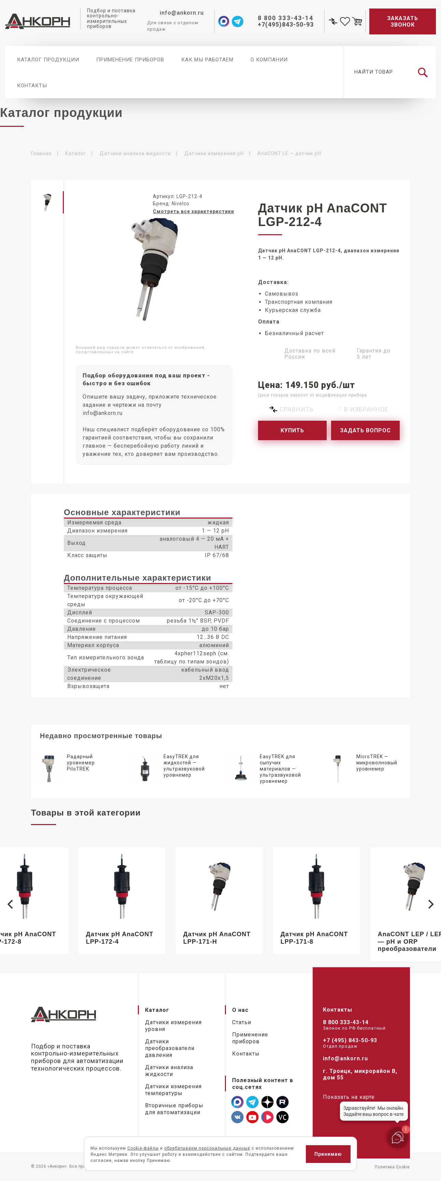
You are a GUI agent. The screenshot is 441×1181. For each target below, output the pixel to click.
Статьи (241, 1022)
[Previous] (10, 904)
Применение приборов (130, 60)
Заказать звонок (402, 21)
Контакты (32, 86)
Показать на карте (349, 1097)
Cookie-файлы (143, 1148)
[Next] (430, 904)
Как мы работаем (207, 60)
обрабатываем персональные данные (207, 1148)
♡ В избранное (362, 409)
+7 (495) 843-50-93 (350, 1040)
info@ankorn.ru (103, 413)
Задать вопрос (365, 430)
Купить (292, 430)
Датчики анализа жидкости (169, 1070)
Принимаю (328, 1154)
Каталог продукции (48, 60)
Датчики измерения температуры (173, 1089)
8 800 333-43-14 (346, 1022)
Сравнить (297, 409)
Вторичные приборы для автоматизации (174, 1109)
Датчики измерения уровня (173, 1025)
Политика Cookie (392, 1167)
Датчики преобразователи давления (170, 1048)
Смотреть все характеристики (193, 211)
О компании (269, 60)
